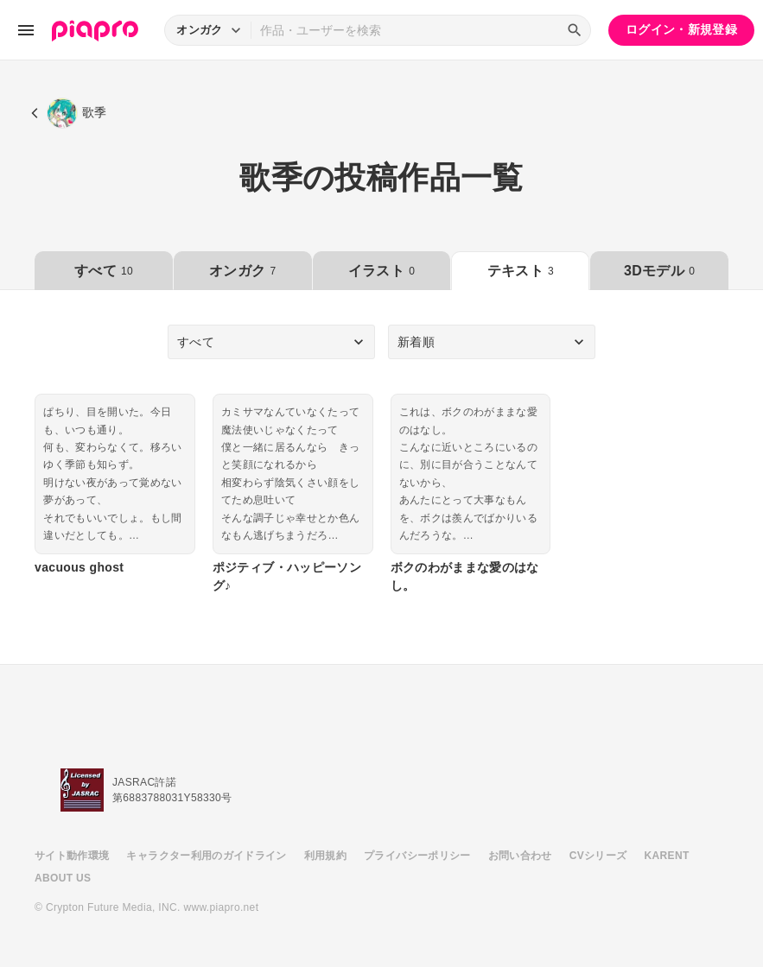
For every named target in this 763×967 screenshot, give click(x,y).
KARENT (667, 856)
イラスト (381, 270)
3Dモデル (659, 270)
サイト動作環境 (72, 856)
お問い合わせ (520, 856)
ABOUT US (63, 878)
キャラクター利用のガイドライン (206, 856)
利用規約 (325, 856)
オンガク (242, 270)
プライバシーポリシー (417, 856)
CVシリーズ (598, 856)
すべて (103, 270)
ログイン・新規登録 (681, 29)
